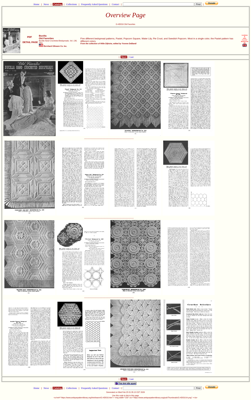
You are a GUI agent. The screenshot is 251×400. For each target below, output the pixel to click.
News (46, 4)
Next (124, 57)
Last (132, 57)
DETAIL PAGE (29, 43)
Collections (71, 4)
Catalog (57, 4)
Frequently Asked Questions (94, 4)
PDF (29, 37)
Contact (115, 4)
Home (36, 4)
